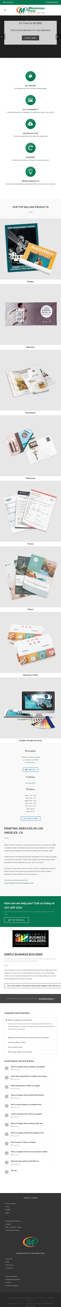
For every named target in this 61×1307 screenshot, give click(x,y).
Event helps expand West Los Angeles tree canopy (29, 1076)
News (20, 1222)
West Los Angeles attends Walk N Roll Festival (27, 1095)
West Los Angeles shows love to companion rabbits (29, 1152)
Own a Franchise (11, 1271)
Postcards (30, 478)
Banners (30, 347)
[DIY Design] (30, 76)
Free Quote (9, 2)
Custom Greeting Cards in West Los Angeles (26, 1114)
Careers (8, 1278)
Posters (30, 281)
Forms (31, 544)
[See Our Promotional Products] (30, 172)
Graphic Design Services (30, 740)
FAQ (7, 1222)
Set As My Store (30, 818)
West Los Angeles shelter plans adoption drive (27, 1133)
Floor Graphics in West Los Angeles (23, 1142)
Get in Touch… (16, 920)
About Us (9, 1254)
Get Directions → (30, 762)
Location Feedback (12, 1281)
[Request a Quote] (30, 100)
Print (7, 1202)
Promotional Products (13, 1216)
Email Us (30, 770)
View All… (14, 1170)
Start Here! (30, 38)
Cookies (21, 1298)
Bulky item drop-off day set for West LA (25, 1161)
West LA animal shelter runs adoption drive (26, 1104)
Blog (7, 1257)
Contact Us (10, 1263)
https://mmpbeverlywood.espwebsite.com (18, 883)
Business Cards (30, 675)
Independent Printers (13, 1275)
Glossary (13, 1222)
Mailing (8, 1205)
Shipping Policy (31, 1301)
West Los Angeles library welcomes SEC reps (27, 1123)
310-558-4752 (52, 2)
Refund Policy (47, 1298)
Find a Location (11, 1199)
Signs (8, 1208)
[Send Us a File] (30, 124)
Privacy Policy (12, 1298)
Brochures (30, 412)
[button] (3, 36)
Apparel (8, 1219)
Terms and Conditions (33, 1298)
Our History (10, 1260)
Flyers (30, 609)
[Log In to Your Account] (30, 148)
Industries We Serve (13, 1225)
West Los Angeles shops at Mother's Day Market (28, 1067)
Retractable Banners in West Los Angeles (25, 1086)
